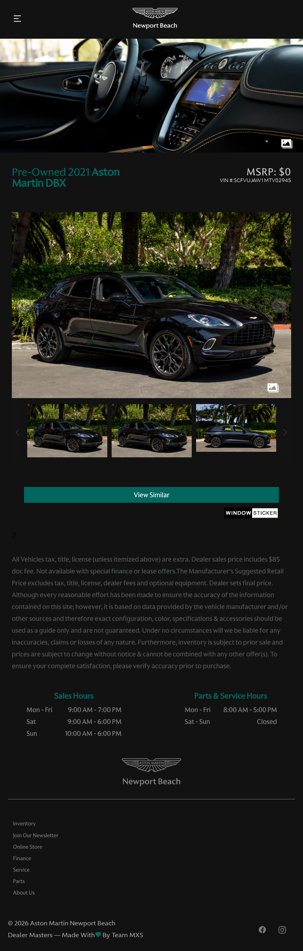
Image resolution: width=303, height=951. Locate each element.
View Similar (152, 495)
